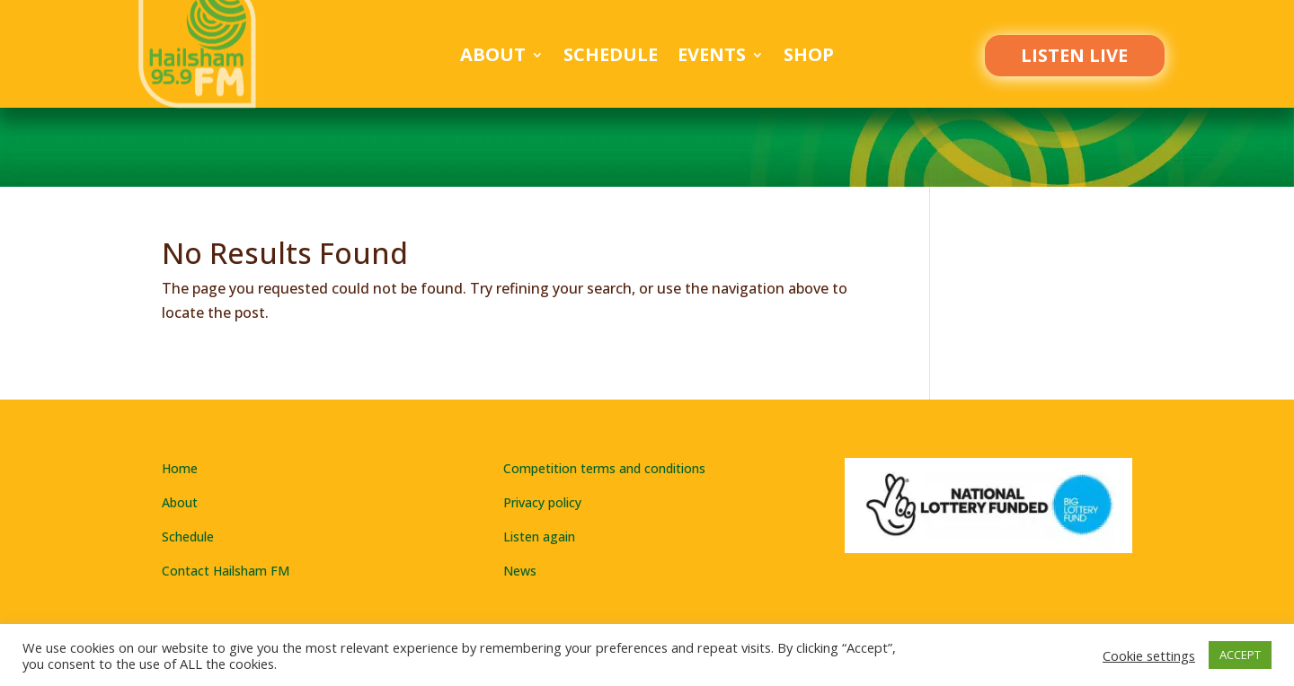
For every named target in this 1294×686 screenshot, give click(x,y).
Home (180, 468)
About (493, 57)
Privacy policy (542, 502)
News (519, 570)
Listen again (539, 536)
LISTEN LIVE (1074, 55)
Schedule (610, 57)
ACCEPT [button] (1240, 654)
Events (712, 57)
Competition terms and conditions (604, 468)
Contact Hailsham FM (225, 570)
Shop (809, 57)
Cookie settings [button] (1149, 655)
